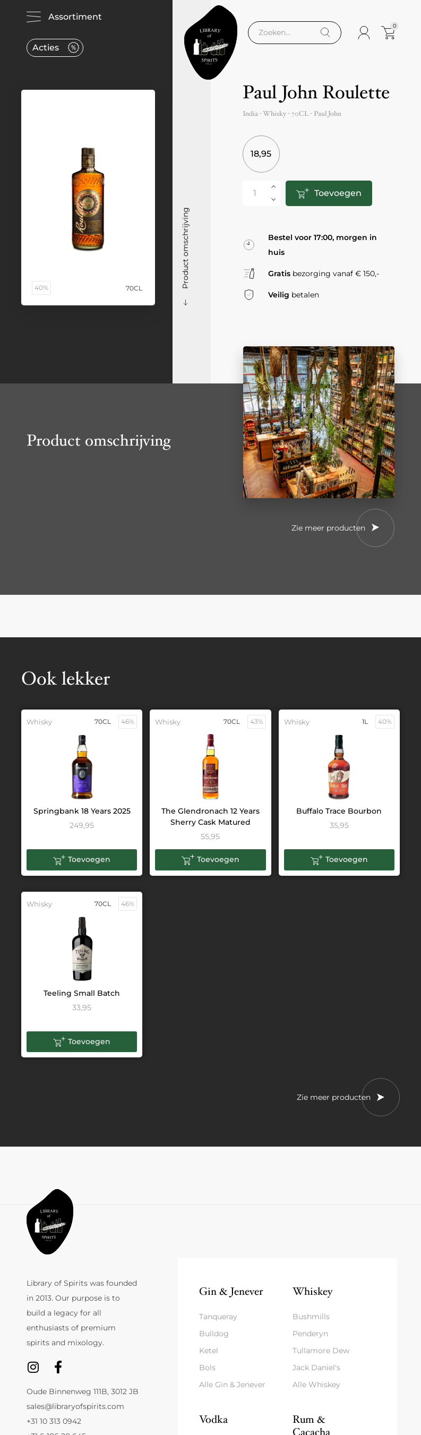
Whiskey (312, 1291)
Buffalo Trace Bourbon (339, 811)
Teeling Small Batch (82, 993)
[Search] (325, 33)
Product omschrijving (185, 248)
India (250, 113)
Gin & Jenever (231, 1291)
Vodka (213, 1419)
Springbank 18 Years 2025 (82, 811)
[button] (82, 859)
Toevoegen (338, 193)
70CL (299, 113)
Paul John (327, 113)
